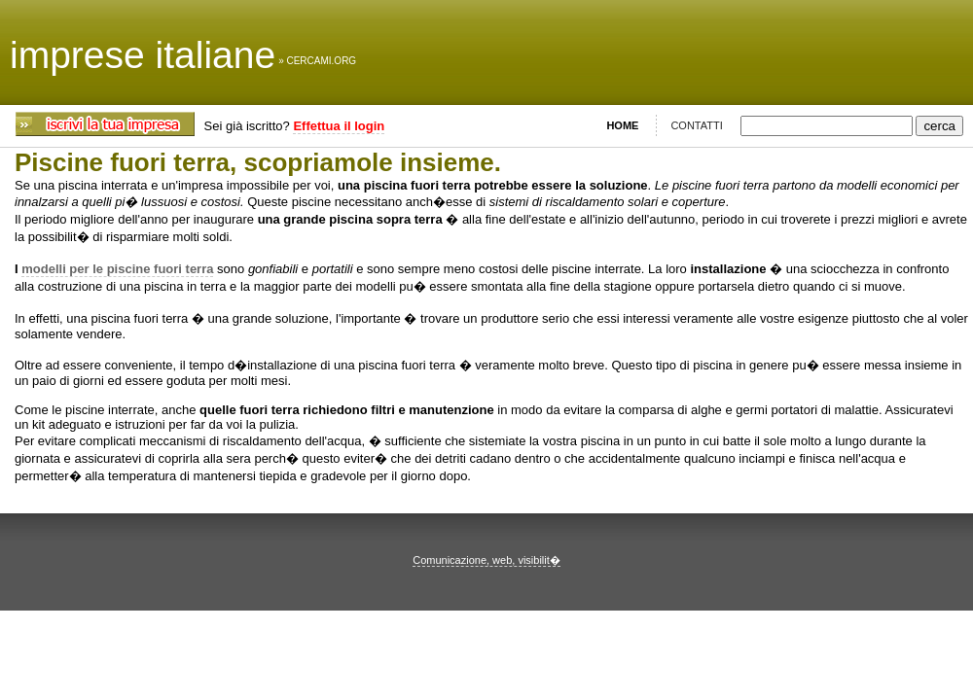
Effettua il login (338, 126)
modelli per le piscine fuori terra (117, 269)
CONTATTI (696, 125)
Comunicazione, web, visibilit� (486, 560)
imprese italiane (142, 55)
